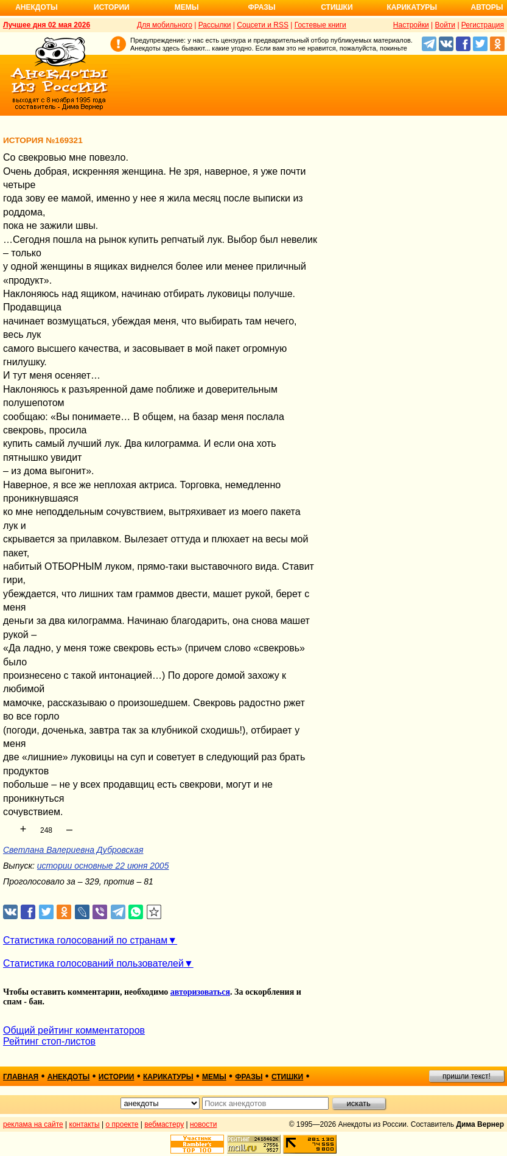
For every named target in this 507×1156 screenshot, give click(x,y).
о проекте (122, 1124)
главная (20, 1077)
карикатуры (168, 1077)
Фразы (261, 7)
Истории (112, 7)
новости (203, 1124)
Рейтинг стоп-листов (49, 1041)
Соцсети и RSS (262, 25)
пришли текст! (466, 1076)
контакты (84, 1124)
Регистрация (482, 25)
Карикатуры (411, 7)
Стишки (336, 7)
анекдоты (68, 1077)
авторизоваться (200, 992)
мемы (214, 1077)
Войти (445, 25)
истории (117, 1077)
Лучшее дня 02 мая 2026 (46, 25)
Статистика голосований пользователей (93, 963)
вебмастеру (164, 1124)
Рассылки (214, 25)
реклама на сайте (33, 1124)
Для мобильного (164, 25)
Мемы (187, 7)
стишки (287, 1077)
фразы (248, 1077)
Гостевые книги (320, 25)
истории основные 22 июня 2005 (103, 866)
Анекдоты (36, 7)
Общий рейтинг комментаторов (74, 1030)
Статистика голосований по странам (85, 940)
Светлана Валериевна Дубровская (73, 850)
